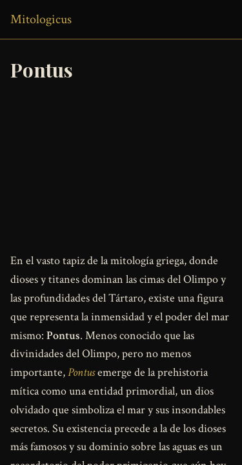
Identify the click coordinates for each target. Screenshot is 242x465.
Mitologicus (41, 19)
